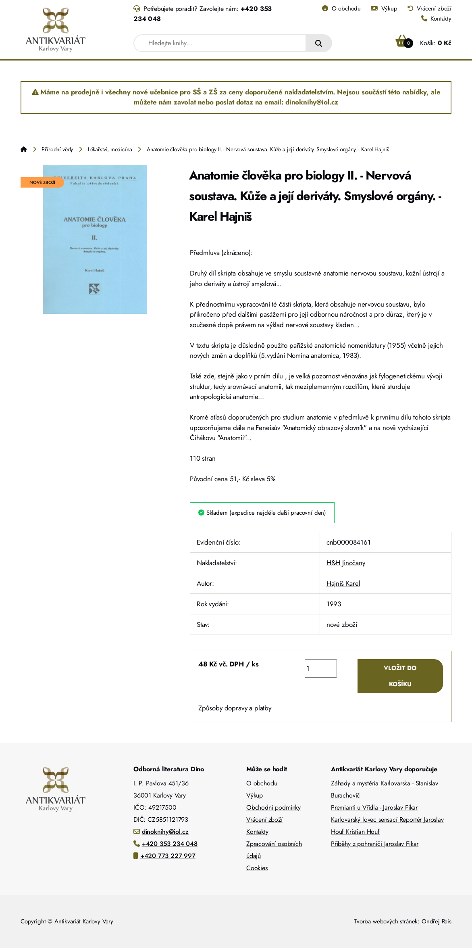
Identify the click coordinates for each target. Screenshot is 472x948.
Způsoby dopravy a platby (234, 708)
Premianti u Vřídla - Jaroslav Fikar (374, 807)
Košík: (423, 43)
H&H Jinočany (345, 563)
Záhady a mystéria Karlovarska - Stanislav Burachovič (384, 789)
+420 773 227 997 (167, 855)
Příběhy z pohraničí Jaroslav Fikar (374, 843)
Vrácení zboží (429, 8)
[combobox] (219, 43)
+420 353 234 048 (170, 843)
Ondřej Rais (436, 921)
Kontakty (436, 18)
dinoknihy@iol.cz (165, 831)
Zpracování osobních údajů (274, 849)
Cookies (257, 868)
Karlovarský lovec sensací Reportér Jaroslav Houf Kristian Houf (387, 825)
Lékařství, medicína (110, 149)
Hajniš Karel (343, 583)
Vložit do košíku (400, 676)
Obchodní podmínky (273, 807)
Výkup (384, 8)
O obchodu (341, 8)
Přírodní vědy (57, 149)
